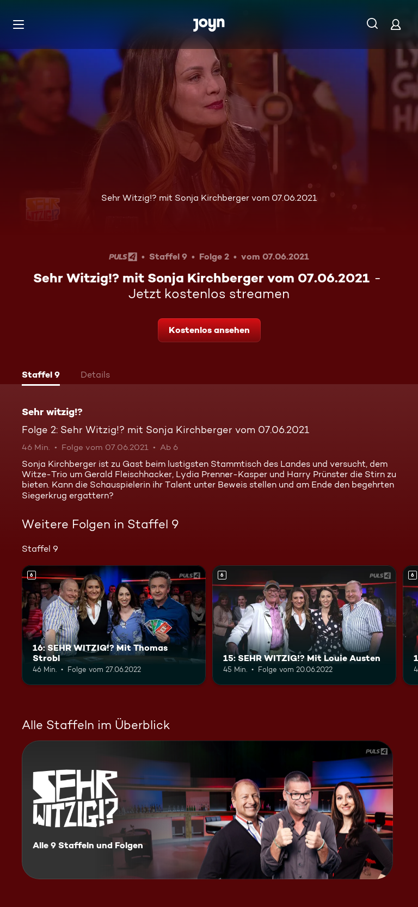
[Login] (395, 24)
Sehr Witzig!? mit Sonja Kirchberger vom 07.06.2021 (209, 198)
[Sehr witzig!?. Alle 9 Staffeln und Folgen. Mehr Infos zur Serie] (207, 810)
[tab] (41, 376)
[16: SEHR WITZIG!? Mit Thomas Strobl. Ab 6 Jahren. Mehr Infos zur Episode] (114, 625)
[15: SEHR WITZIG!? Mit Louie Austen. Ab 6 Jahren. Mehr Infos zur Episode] (304, 625)
